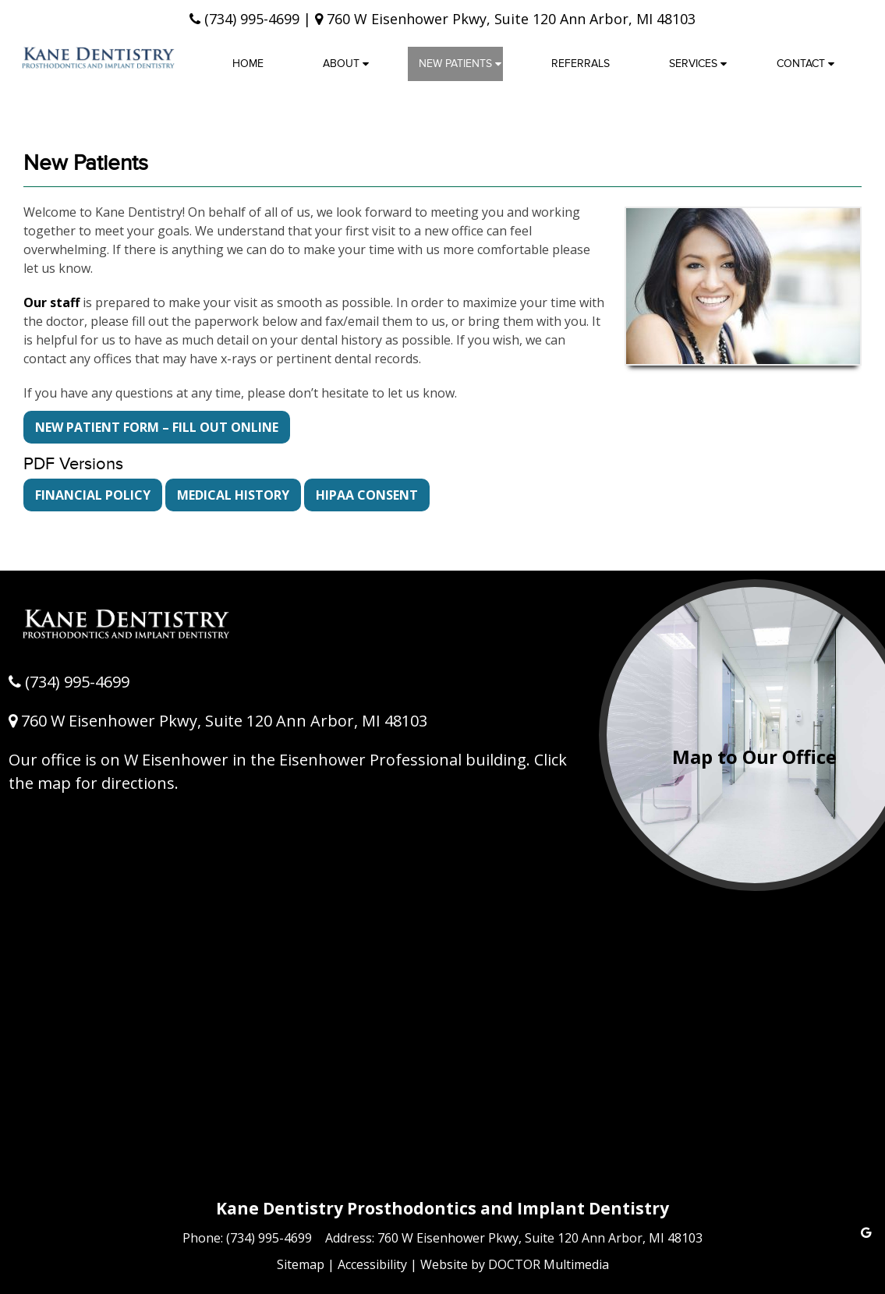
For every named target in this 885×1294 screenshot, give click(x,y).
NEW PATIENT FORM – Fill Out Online (156, 427)
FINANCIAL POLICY (92, 495)
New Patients (455, 63)
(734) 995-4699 (251, 18)
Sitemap (300, 1264)
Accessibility (372, 1264)
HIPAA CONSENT (367, 495)
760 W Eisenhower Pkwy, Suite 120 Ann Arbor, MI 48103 (509, 18)
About (341, 63)
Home (248, 63)
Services (693, 63)
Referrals (580, 63)
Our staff (51, 302)
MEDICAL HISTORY (233, 495)
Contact (801, 63)
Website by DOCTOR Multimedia (514, 1264)
